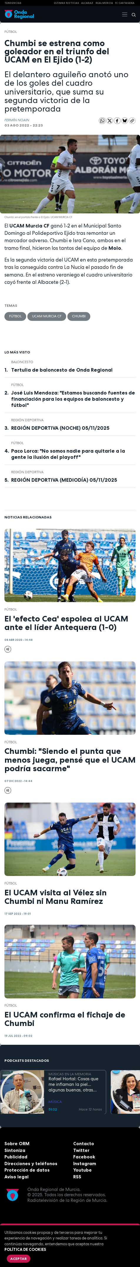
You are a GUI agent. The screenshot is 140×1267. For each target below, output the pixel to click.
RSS (77, 1177)
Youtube (82, 1170)
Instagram (84, 1163)
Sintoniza (14, 1150)
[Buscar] (132, 14)
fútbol (10, 31)
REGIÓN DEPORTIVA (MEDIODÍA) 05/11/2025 (64, 480)
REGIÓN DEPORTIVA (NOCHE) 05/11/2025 (60, 428)
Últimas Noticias (66, 2)
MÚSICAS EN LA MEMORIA (70, 1073)
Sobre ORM (16, 1143)
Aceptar (18, 1258)
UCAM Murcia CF (46, 316)
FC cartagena (124, 2)
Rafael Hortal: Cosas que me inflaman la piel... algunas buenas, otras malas (73, 1084)
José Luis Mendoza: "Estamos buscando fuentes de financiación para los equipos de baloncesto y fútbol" (73, 399)
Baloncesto (22, 362)
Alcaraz (87, 2)
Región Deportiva (27, 420)
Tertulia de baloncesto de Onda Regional (62, 370)
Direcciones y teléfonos (30, 1163)
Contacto (83, 1143)
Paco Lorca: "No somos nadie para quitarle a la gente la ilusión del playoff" (68, 454)
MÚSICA (55, 1101)
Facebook (84, 1157)
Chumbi (79, 316)
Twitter (81, 1150)
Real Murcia (104, 2)
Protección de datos (27, 1170)
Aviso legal (16, 1177)
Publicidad (15, 1157)
